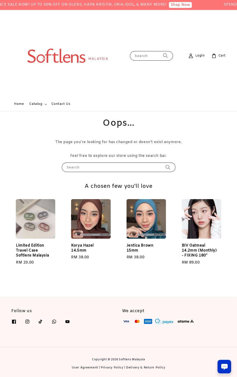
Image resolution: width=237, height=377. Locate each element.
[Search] (165, 55)
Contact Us (60, 104)
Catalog (35, 104)
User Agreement (85, 368)
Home (19, 104)
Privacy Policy (112, 368)
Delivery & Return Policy (145, 368)
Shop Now (185, 4)
